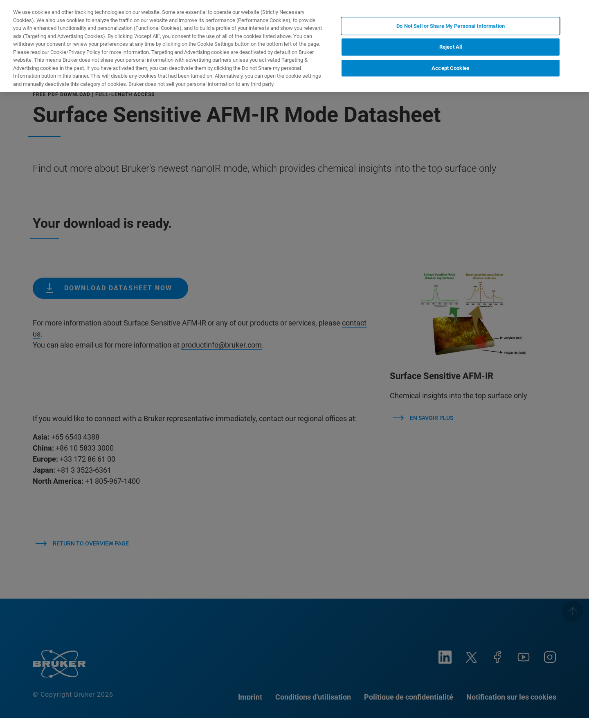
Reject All (450, 47)
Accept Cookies (451, 68)
